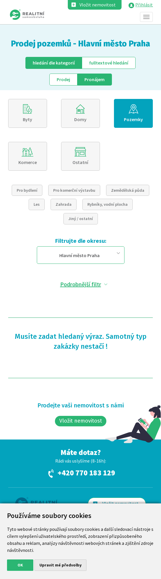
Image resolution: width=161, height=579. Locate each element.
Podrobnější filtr (80, 284)
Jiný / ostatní (80, 218)
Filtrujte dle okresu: (80, 240)
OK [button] (20, 565)
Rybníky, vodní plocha (107, 204)
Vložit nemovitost (97, 5)
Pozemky (133, 119)
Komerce (27, 162)
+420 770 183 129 (86, 473)
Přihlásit (144, 5)
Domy (80, 119)
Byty (27, 119)
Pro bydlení (27, 190)
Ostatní (80, 162)
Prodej (63, 79)
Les (37, 204)
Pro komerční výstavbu (74, 190)
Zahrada (64, 204)
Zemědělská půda (127, 190)
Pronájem (94, 79)
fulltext (108, 63)
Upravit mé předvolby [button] (60, 565)
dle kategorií (54, 63)
